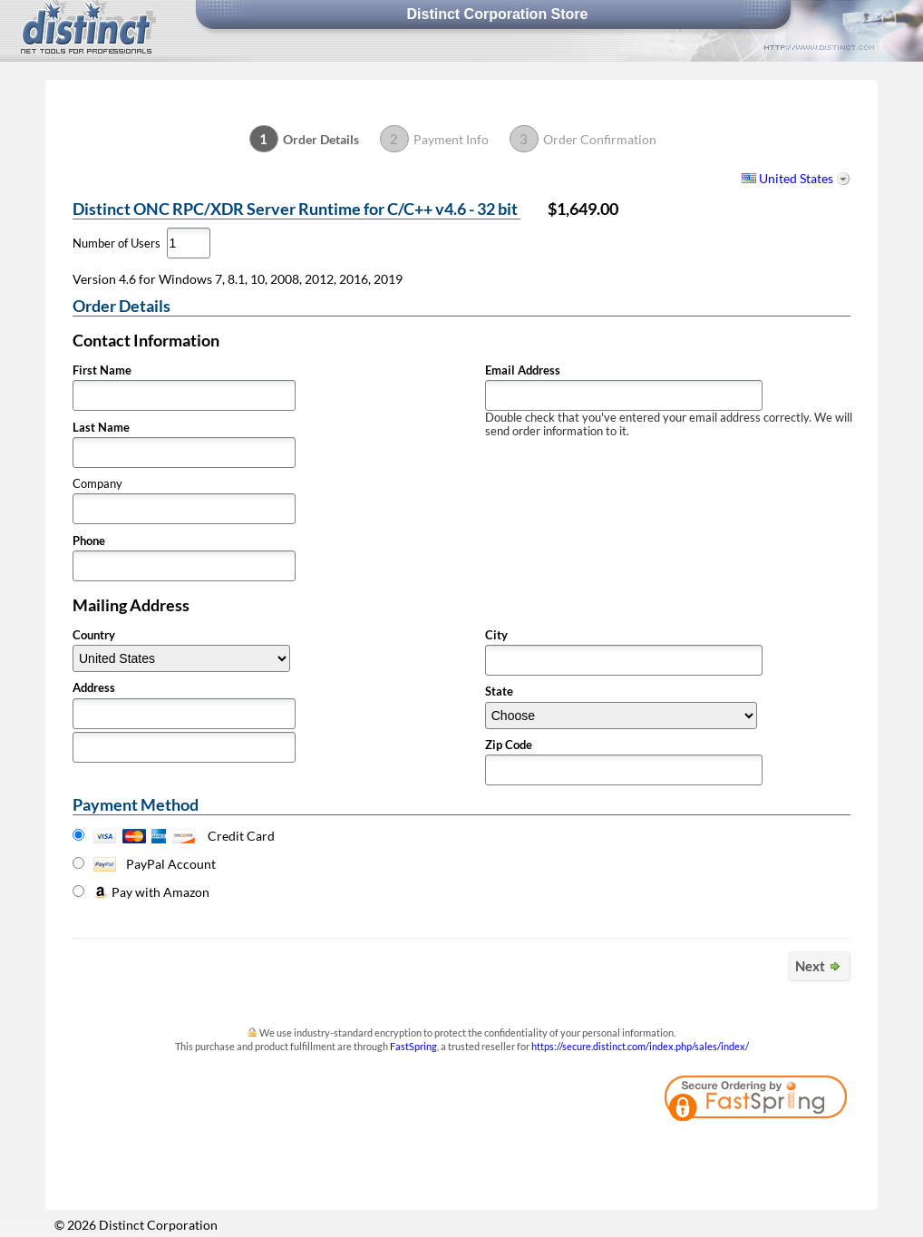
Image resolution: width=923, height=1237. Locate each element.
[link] (800, 1150)
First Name (102, 370)
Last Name (101, 427)
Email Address (522, 370)
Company (97, 484)
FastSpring (413, 1046)
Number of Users (116, 243)
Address (94, 688)
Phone (89, 541)
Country (94, 635)
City (496, 635)
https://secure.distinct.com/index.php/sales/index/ (640, 1046)
